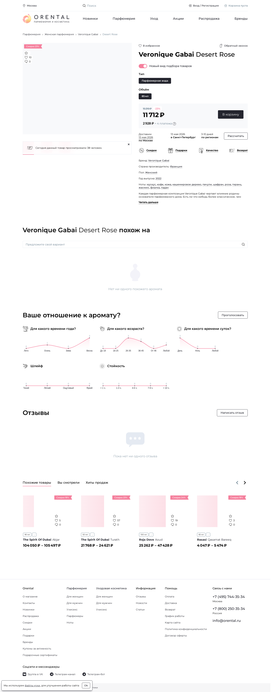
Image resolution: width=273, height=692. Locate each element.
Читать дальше (148, 202)
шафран (218, 184)
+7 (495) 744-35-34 (229, 597)
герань (236, 184)
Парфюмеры (75, 616)
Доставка (171, 603)
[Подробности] (174, 124)
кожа (168, 184)
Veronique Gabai (158, 160)
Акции (178, 19)
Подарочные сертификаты (40, 655)
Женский (151, 172)
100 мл (144, 535)
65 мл (201, 535)
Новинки (90, 19)
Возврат (170, 609)
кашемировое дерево (186, 184)
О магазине (30, 596)
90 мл (27, 535)
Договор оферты (176, 635)
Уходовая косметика (111, 588)
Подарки (28, 635)
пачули (207, 184)
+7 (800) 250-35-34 (229, 609)
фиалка (155, 188)
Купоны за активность (37, 648)
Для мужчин (74, 603)
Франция (176, 166)
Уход (154, 19)
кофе (160, 184)
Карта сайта (172, 622)
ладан (165, 188)
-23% (157, 109)
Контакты (29, 603)
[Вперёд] (245, 483)
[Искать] (243, 244)
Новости (141, 603)
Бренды (241, 19)
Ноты (70, 622)
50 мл (85, 535)
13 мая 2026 (146, 137)
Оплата (169, 596)
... (34, 535)
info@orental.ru (227, 621)
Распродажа (209, 19)
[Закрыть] (129, 145)
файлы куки (32, 685)
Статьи (140, 609)
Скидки (27, 622)
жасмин (144, 188)
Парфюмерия (124, 19)
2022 (158, 178)
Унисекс (72, 609)
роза (228, 184)
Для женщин (75, 596)
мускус (151, 184)
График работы (174, 616)
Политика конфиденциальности (186, 629)
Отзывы (141, 596)
